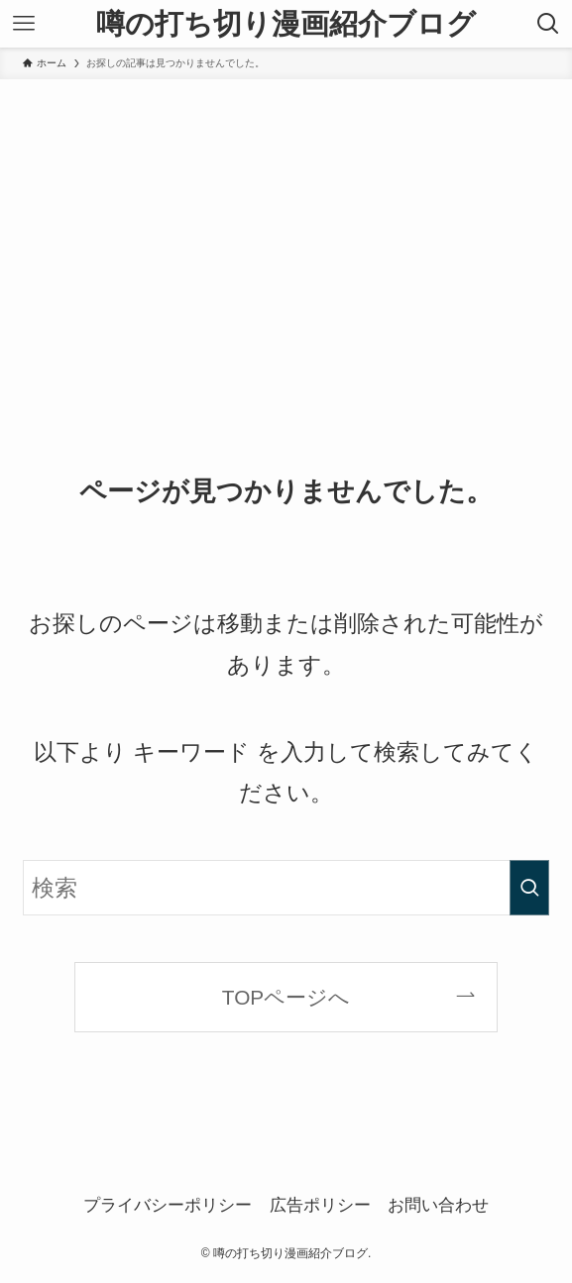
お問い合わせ (438, 1205)
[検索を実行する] (529, 887)
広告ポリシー (320, 1205)
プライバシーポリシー (167, 1205)
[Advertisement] (286, 228)
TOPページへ (286, 997)
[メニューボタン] (24, 24)
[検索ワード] (286, 887)
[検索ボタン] (548, 24)
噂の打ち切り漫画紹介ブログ (286, 24)
